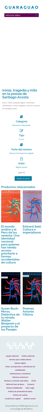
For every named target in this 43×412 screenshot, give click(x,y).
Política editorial (28, 356)
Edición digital (20, 363)
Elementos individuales (21, 125)
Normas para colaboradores (20, 359)
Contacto (30, 384)
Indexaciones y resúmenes (20, 373)
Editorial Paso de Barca (15, 384)
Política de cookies (20, 395)
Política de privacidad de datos (20, 391)
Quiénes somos (30, 398)
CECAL (33, 381)
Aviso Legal (29, 388)
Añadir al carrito (23, 178)
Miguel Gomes (21, 167)
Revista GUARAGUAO (14, 388)
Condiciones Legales (13, 398)
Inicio (4, 103)
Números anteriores (20, 377)
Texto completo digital (16, 103)
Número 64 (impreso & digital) (21, 153)
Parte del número (21, 149)
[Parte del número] (21, 144)
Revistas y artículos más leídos (16, 381)
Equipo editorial (12, 356)
